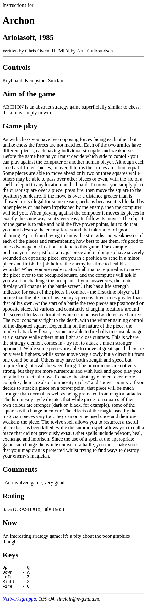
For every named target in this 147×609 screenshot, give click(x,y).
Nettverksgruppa (19, 603)
